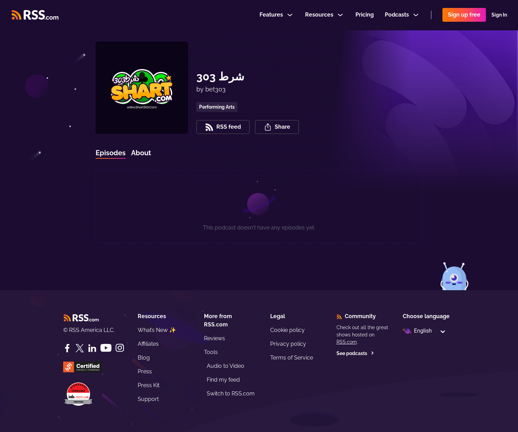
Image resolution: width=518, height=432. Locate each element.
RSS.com (346, 342)
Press (145, 371)
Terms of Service (291, 357)
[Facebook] (67, 348)
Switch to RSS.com (231, 393)
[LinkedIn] (92, 348)
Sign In (499, 15)
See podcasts (355, 353)
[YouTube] (105, 348)
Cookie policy (287, 330)
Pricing (364, 15)
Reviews (214, 338)
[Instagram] (120, 348)
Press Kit (148, 385)
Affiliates (148, 344)
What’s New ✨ (157, 330)
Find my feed (223, 379)
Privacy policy (288, 344)
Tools (211, 352)
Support (148, 399)
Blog (144, 357)
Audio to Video (225, 366)
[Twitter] (80, 348)
